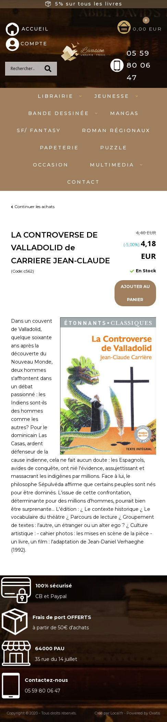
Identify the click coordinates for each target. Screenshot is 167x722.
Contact (83, 182)
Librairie (55, 96)
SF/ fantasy (39, 130)
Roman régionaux (116, 130)
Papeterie (59, 148)
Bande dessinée (58, 113)
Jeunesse (111, 96)
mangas (124, 113)
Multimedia (112, 165)
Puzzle (113, 148)
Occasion (51, 165)
